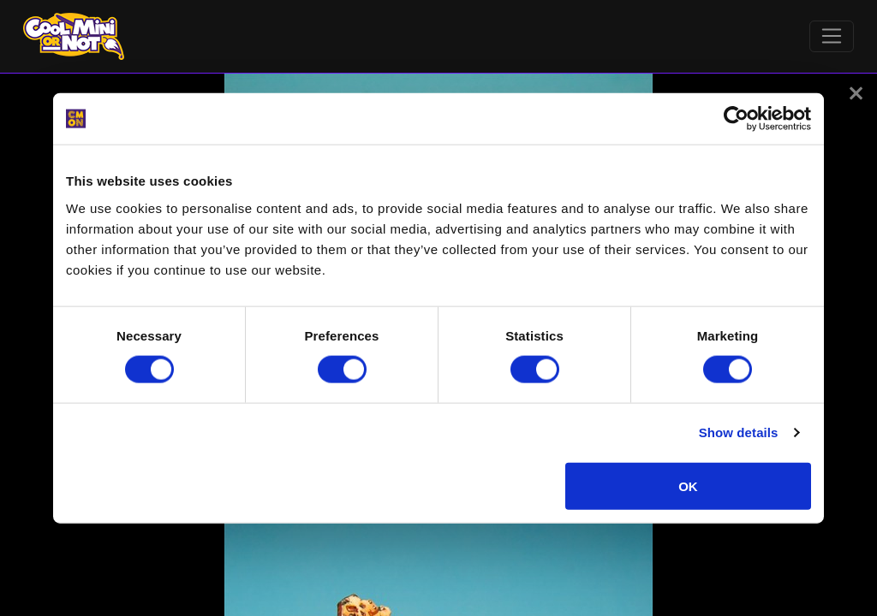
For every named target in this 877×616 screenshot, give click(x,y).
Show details (739, 432)
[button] (856, 94)
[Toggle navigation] (832, 37)
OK (688, 485)
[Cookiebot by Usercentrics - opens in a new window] (736, 119)
